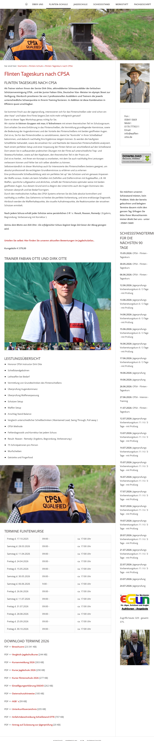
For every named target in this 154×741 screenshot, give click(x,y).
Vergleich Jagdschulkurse (25, 654)
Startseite (22, 66)
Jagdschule (81, 4)
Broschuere (18, 646)
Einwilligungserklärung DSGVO (28, 685)
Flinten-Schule (58, 4)
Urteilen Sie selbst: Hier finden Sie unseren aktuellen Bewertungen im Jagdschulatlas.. (49, 240)
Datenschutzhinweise (23, 693)
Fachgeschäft (142, 4)
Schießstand (101, 4)
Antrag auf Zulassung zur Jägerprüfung (32, 724)
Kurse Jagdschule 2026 (24, 670)
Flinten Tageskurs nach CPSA (59, 66)
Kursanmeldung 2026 (23, 662)
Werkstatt (122, 4)
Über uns (37, 4)
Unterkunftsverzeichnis (24, 709)
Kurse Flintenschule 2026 (25, 677)
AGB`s (15, 701)
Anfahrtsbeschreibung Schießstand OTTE (33, 716)
